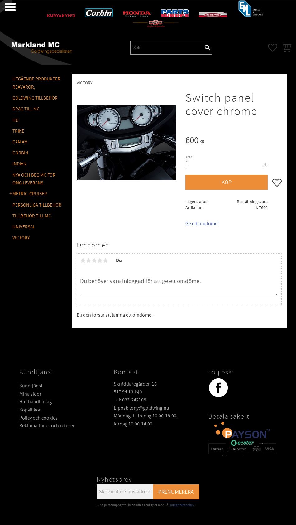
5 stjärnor (105, 260)
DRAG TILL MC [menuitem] (26, 109)
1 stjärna (83, 260)
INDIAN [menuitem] (19, 164)
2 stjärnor (88, 260)
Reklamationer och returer (47, 426)
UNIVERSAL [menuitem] (23, 227)
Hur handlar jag (35, 402)
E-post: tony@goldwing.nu (141, 408)
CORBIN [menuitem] (20, 153)
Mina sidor (30, 394)
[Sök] (207, 47)
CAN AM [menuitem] (20, 142)
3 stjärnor (94, 260)
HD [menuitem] (15, 120)
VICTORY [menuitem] (21, 238)
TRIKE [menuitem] (18, 131)
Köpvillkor (30, 410)
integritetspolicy (182, 505)
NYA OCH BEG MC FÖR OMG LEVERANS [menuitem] (33, 179)
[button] (5, 7)
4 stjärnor (100, 260)
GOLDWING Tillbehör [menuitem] (35, 98)
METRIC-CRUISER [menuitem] (29, 194)
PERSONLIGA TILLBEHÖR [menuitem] (36, 205)
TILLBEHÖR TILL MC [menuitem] (31, 216)
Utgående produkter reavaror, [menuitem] (36, 83)
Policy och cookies (38, 418)
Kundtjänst (30, 386)
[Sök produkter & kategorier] (167, 47)
